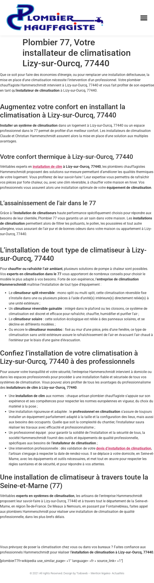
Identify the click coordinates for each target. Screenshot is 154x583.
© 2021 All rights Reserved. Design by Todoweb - (59, 573)
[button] (144, 18)
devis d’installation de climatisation (123, 448)
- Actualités (117, 573)
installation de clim (47, 167)
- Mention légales (99, 573)
